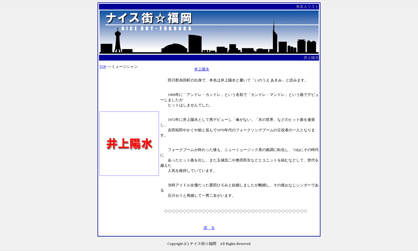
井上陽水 (201, 69)
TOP (102, 66)
